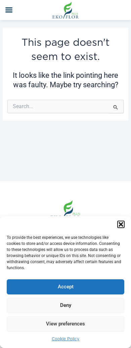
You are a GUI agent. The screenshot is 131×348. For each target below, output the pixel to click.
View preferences (65, 324)
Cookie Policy (65, 338)
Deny (65, 305)
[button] (121, 224)
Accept (66, 287)
